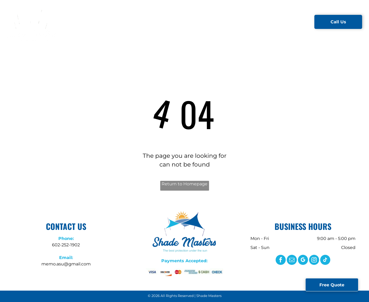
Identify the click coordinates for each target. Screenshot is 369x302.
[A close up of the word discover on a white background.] (165, 272)
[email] (292, 260)
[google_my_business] (303, 260)
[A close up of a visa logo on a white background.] (152, 272)
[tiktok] (325, 260)
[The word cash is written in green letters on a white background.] (203, 272)
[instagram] (314, 260)
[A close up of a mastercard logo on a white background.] (178, 272)
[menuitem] (95, 22)
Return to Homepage (184, 183)
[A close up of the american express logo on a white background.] (190, 272)
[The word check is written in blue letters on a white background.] (216, 272)
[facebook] (281, 260)
